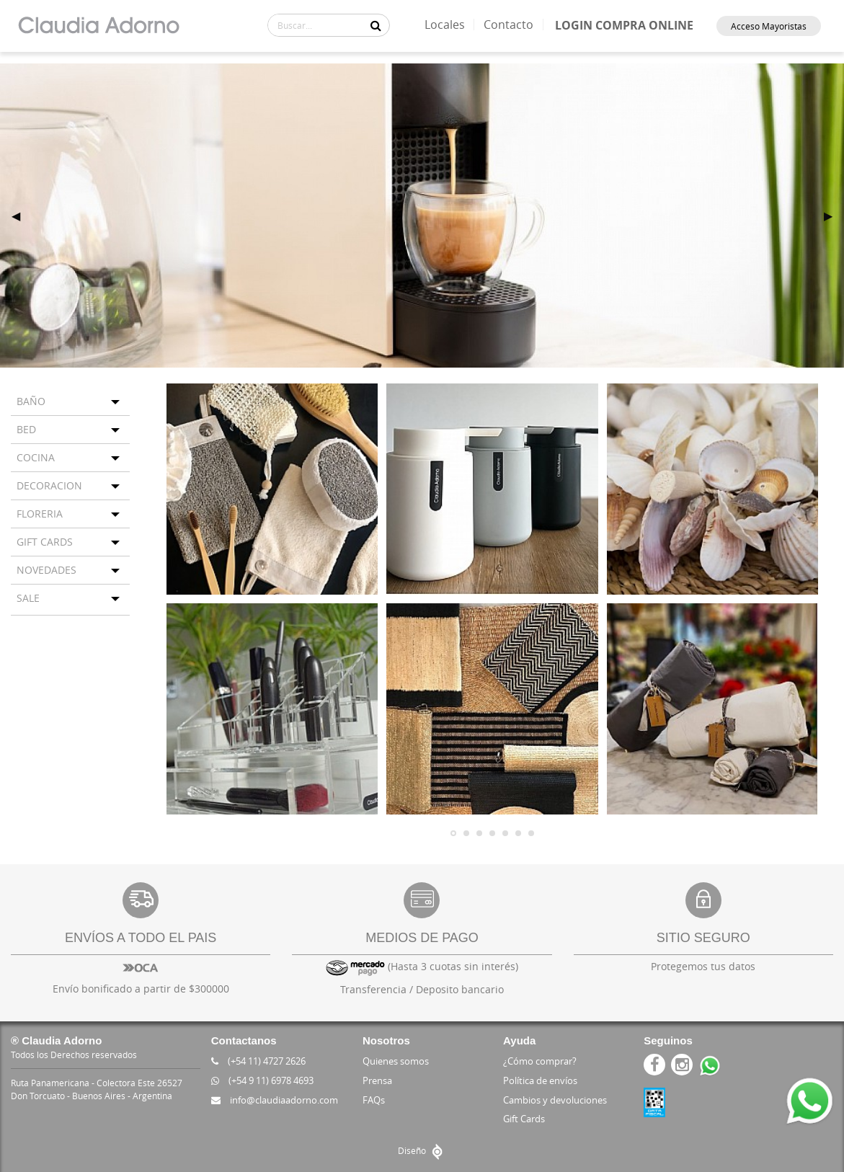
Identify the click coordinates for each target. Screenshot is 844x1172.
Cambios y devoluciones (555, 1099)
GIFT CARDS (45, 542)
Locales (445, 24)
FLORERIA (40, 513)
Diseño (422, 1150)
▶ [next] (834, 215)
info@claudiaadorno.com (274, 1099)
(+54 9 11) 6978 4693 (262, 1080)
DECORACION (49, 485)
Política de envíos (540, 1080)
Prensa (377, 1080)
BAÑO (31, 401)
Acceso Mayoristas (769, 26)
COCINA (36, 457)
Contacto (508, 24)
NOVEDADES (46, 570)
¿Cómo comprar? (540, 1061)
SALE (28, 598)
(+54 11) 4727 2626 (258, 1061)
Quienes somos (396, 1061)
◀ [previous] (22, 215)
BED (26, 429)
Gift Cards (524, 1118)
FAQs (374, 1099)
